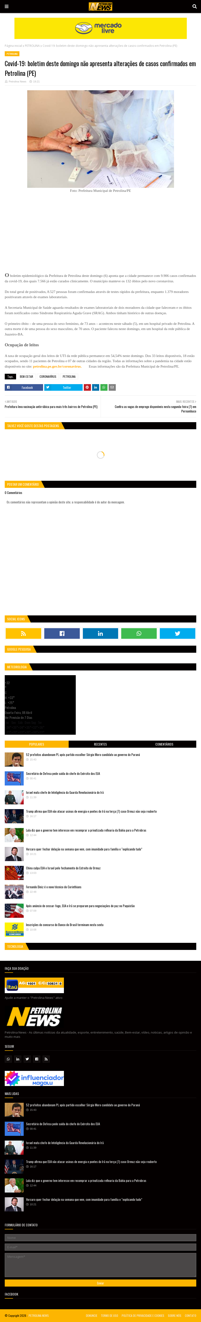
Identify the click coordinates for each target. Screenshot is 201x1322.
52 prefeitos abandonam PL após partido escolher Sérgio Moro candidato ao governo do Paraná (83, 754)
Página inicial (13, 46)
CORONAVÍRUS (48, 376)
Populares (36, 744)
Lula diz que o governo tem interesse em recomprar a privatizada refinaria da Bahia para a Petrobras (86, 830)
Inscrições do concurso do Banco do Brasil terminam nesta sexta (64, 924)
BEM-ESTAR (26, 376)
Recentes (100, 744)
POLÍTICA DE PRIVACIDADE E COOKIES (143, 1315)
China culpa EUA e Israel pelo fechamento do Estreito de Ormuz (63, 868)
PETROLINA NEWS (39, 1315)
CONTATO (190, 1315)
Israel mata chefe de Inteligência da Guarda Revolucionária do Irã (65, 792)
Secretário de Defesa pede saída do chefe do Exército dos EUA (63, 773)
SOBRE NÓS (174, 1315)
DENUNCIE (91, 1315)
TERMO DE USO (109, 1315)
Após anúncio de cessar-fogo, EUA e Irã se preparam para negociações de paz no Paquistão (80, 905)
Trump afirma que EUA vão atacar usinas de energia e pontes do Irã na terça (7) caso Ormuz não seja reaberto (91, 811)
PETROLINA (32, 46)
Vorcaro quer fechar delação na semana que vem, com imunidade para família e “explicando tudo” (84, 849)
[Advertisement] (40, 228)
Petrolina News (17, 81)
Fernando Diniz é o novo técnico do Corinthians (53, 886)
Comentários (164, 744)
